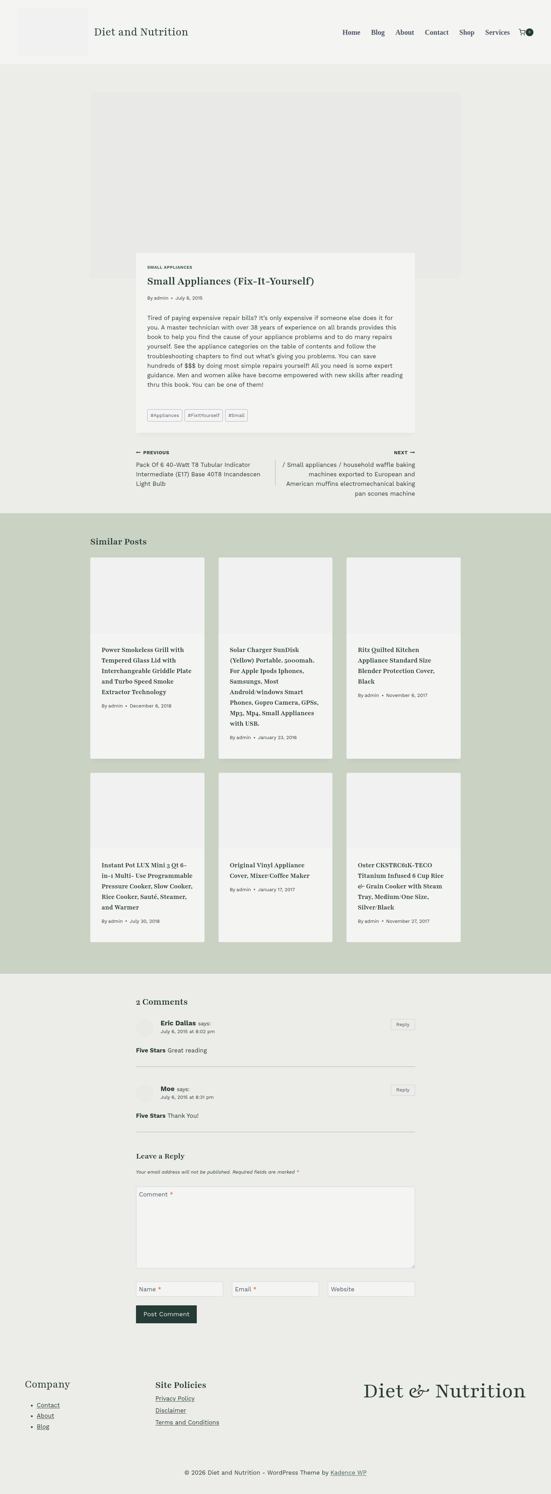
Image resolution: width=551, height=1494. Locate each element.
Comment (156, 1194)
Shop (466, 32)
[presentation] (147, 595)
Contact (437, 32)
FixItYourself (203, 415)
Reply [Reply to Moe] (402, 1090)
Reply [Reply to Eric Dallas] (402, 1024)
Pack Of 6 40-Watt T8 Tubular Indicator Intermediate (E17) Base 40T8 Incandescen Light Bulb (203, 467)
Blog (378, 32)
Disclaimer (170, 1410)
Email (246, 1289)
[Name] (179, 1289)
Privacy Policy (175, 1398)
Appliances (164, 415)
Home (351, 32)
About (404, 32)
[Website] (371, 1289)
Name (150, 1289)
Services (497, 32)
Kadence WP (348, 1472)
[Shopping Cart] (526, 32)
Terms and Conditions (187, 1422)
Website (343, 1289)
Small (236, 415)
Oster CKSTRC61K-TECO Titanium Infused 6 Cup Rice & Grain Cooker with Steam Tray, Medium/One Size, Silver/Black (400, 886)
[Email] (275, 1289)
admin (161, 298)
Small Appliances (169, 267)
